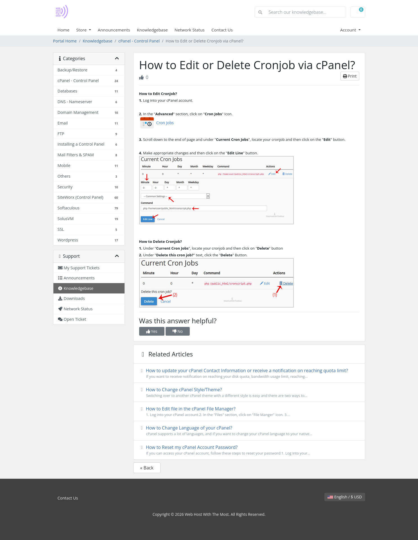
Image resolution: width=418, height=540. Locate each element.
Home (63, 30)
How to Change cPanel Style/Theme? (249, 392)
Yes (151, 331)
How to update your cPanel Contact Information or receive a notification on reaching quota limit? (249, 373)
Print (350, 76)
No (178, 331)
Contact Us (222, 30)
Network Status (190, 30)
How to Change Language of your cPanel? (249, 431)
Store (82, 30)
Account (348, 30)
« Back (146, 468)
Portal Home (65, 41)
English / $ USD (344, 497)
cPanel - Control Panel (139, 41)
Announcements (114, 30)
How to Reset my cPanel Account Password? (249, 450)
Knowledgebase (152, 30)
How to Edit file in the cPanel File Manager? (249, 411)
